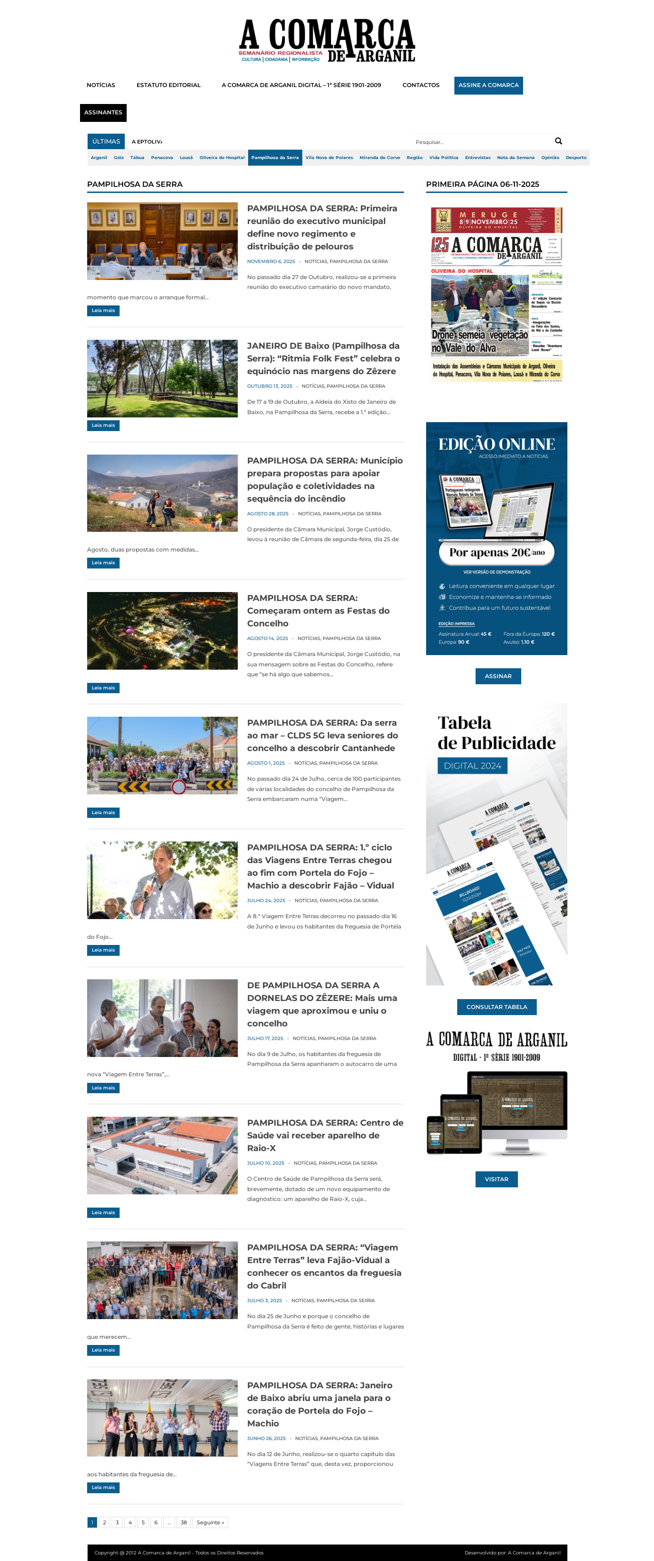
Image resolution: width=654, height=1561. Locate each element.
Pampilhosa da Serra (275, 157)
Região (415, 157)
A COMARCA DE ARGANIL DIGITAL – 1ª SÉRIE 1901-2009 (301, 85)
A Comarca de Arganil (534, 1553)
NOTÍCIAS (101, 85)
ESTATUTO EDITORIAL (169, 85)
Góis (119, 157)
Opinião (550, 157)
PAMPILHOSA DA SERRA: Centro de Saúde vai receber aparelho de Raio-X (325, 1135)
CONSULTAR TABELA (497, 1007)
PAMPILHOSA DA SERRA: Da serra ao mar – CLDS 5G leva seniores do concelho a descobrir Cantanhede (322, 735)
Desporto (576, 157)
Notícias (316, 261)
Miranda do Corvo (380, 157)
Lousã (186, 157)
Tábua (137, 157)
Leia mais (103, 310)
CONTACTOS (421, 85)
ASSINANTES (103, 112)
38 (184, 1522)
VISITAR (497, 1179)
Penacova (162, 157)
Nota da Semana (516, 157)
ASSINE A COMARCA (489, 85)
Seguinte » (210, 1522)
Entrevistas (478, 157)
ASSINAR (498, 676)
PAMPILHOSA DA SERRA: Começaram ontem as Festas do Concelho (318, 611)
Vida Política (444, 157)
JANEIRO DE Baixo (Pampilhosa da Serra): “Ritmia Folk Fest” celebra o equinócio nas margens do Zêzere (323, 358)
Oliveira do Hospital (222, 157)
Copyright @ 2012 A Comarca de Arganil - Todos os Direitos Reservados (179, 1553)
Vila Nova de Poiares (329, 157)
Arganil (99, 157)
